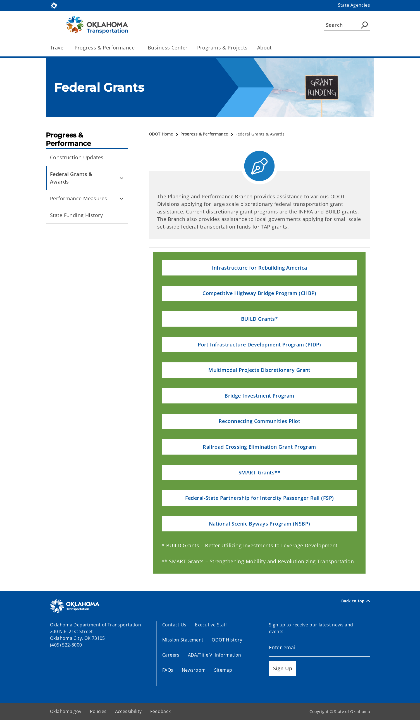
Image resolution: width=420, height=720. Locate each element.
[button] (259, 267)
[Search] (347, 24)
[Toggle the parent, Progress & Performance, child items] (136, 47)
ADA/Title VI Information (214, 655)
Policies (98, 711)
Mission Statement (182, 640)
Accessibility (128, 711)
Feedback (160, 711)
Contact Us (174, 625)
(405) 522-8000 (66, 645)
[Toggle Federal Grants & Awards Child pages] (121, 178)
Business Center (167, 47)
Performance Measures (78, 198)
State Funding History (76, 215)
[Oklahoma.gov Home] (54, 5)
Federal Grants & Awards (71, 178)
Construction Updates (77, 157)
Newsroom (194, 670)
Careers (171, 655)
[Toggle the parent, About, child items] (273, 47)
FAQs (167, 670)
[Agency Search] (364, 24)
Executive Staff (211, 625)
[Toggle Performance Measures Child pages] (121, 198)
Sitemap (223, 670)
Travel (57, 47)
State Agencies (354, 5)
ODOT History (227, 640)
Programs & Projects (222, 47)
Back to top (355, 601)
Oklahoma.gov (66, 711)
